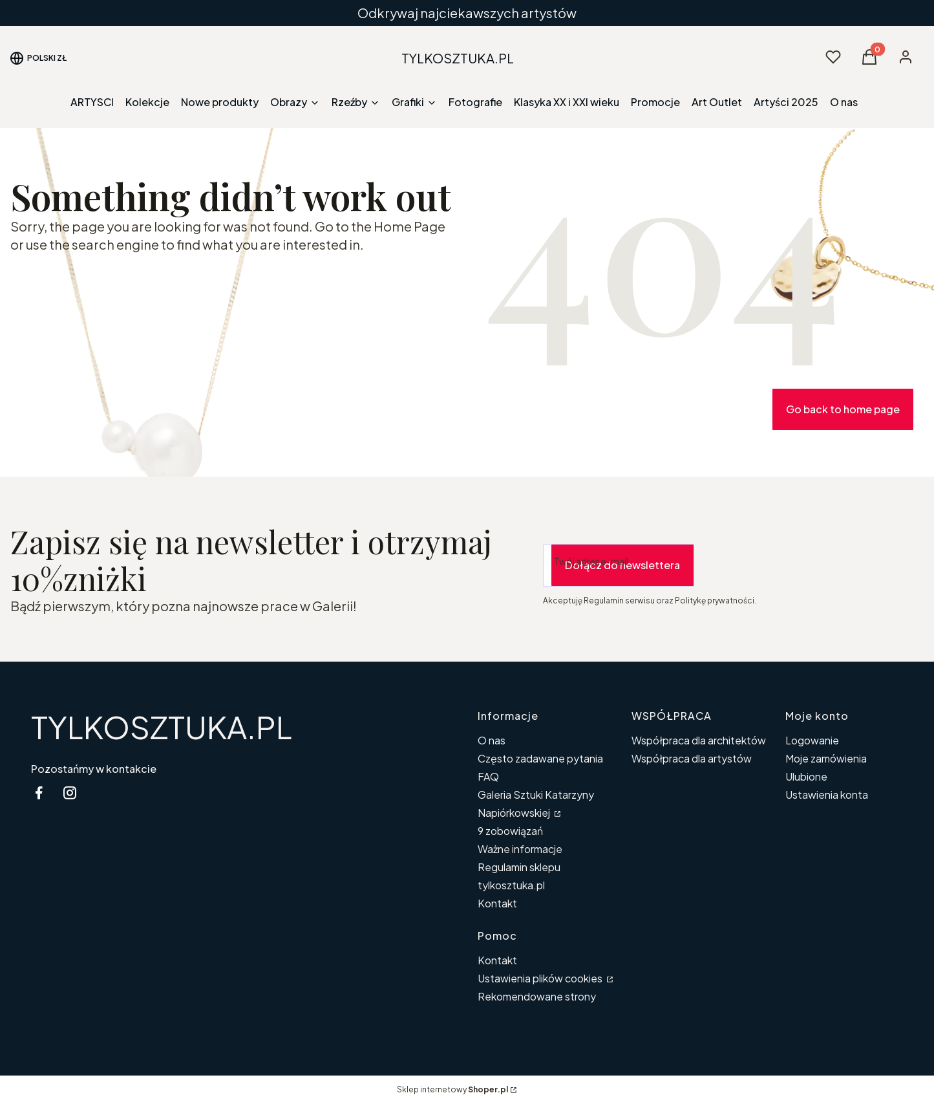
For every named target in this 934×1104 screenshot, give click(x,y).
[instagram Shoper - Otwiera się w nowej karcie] (70, 793)
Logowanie (812, 740)
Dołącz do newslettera (622, 565)
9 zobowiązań (510, 831)
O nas (491, 740)
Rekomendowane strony (537, 996)
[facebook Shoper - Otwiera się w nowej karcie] (39, 793)
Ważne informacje (520, 849)
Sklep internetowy (452, 1089)
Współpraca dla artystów (692, 758)
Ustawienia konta (826, 794)
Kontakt (497, 903)
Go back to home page (843, 409)
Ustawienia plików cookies (541, 978)
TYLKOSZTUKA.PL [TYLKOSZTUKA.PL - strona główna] (161, 726)
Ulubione (806, 776)
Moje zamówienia (826, 758)
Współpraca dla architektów (699, 740)
